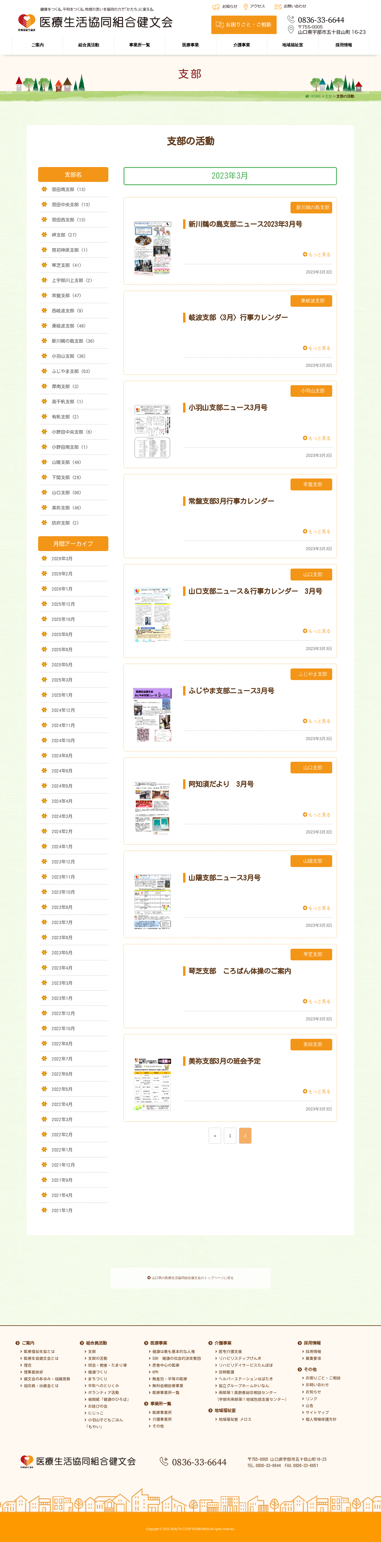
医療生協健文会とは (39, 1355)
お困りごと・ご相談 (321, 1374)
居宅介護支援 (228, 1348)
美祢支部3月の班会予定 (224, 1061)
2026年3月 (62, 558)
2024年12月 (63, 710)
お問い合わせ (315, 1381)
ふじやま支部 (313, 673)
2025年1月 (62, 695)
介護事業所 (160, 1415)
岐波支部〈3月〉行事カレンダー (238, 317)
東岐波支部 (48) (69, 325)
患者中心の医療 (164, 1362)
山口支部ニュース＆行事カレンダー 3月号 (255, 591)
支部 (328, 96)
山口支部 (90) (67, 492)
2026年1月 (62, 588)
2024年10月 (63, 740)
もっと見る (317, 254)
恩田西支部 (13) (69, 219)
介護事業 (241, 45)
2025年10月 (63, 619)
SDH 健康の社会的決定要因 (175, 1355)
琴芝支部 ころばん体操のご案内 (239, 971)
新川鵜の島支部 (313, 207)
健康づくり (96, 1369)
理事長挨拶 (31, 1369)
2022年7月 (62, 1058)
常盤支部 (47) (67, 295)
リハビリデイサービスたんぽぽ (244, 1362)
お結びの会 (96, 1403)
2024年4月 (62, 801)
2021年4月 (62, 1195)
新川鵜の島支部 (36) (73, 341)
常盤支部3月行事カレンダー (231, 501)
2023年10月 (63, 892)
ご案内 (37, 45)
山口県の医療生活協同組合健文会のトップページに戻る (190, 1278)
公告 (307, 1402)
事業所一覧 (139, 45)
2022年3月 (62, 1119)
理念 (26, 1362)
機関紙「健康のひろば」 (108, 1396)
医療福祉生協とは (37, 1348)
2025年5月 (62, 664)
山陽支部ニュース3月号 (224, 877)
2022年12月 (63, 1013)
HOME (313, 96)
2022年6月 (62, 1073)
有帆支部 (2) (65, 416)
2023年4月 (62, 967)
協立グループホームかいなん (242, 1382)
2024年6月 (62, 770)
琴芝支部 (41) (67, 265)
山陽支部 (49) (67, 462)
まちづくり (96, 1375)
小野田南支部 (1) (70, 447)
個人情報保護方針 (319, 1415)
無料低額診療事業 (166, 1382)
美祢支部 (312, 1044)
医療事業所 (160, 1409)
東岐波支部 (313, 300)
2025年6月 (62, 649)
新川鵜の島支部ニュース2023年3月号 (245, 224)
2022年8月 (62, 1043)
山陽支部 (312, 860)
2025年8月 (62, 634)
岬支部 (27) (64, 234)
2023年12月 (63, 861)
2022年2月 (62, 1134)
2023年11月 (63, 876)
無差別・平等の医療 (168, 1375)
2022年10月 (63, 1028)
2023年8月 (62, 907)
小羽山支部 (313, 390)
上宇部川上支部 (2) (72, 280)
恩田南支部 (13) (69, 189)
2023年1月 (62, 998)
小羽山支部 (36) (69, 356)
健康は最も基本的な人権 (172, 1348)
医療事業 (190, 45)
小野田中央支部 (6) (72, 431)
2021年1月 (62, 1210)
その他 (156, 1422)
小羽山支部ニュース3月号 (227, 407)
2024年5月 (62, 785)
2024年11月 (63, 725)
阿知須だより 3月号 (221, 784)
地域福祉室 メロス (233, 1415)
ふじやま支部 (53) (71, 371)
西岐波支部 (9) (68, 310)
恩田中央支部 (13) (71, 204)
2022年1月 (62, 1149)
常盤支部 (312, 484)
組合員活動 (88, 45)
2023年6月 (62, 937)
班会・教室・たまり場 (106, 1362)
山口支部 (312, 574)
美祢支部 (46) (67, 507)
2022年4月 (62, 1104)
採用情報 (343, 45)
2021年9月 (62, 1180)
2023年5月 (62, 952)
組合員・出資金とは (39, 1382)
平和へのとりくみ (102, 1382)
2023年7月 (62, 922)
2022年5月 (62, 1089)
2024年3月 (62, 816)
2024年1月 (62, 846)
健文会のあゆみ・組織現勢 (45, 1375)
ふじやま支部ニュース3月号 (231, 690)
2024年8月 (62, 755)
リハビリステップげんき (238, 1355)
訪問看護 (224, 1369)
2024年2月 (62, 831)
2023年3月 (62, 983)
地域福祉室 (292, 45)
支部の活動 (96, 1355)
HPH (153, 1369)
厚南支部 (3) (65, 386)
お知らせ (311, 1388)
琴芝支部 (312, 954)
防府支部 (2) (65, 522)
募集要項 (311, 1355)
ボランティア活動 (102, 1389)
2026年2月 (62, 573)
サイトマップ (315, 1409)
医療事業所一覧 (164, 1389)
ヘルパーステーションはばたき (244, 1375)
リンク (309, 1395)
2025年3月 (62, 679)
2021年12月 (63, 1164)
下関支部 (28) (67, 477)
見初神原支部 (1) (70, 250)
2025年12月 (63, 604)
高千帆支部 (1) (68, 401)
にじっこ (94, 1410)
